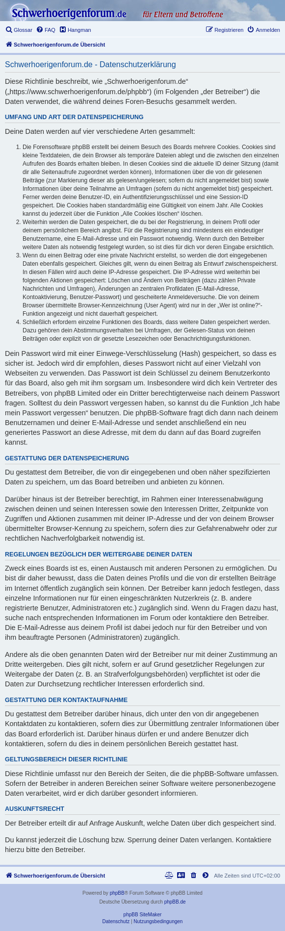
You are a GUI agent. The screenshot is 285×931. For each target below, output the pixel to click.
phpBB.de (175, 902)
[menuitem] (18, 30)
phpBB (117, 893)
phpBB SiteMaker (143, 914)
